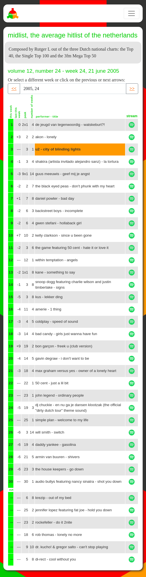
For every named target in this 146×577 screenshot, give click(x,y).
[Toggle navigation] (131, 13)
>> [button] (132, 88)
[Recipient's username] (73, 88)
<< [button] (13, 88)
